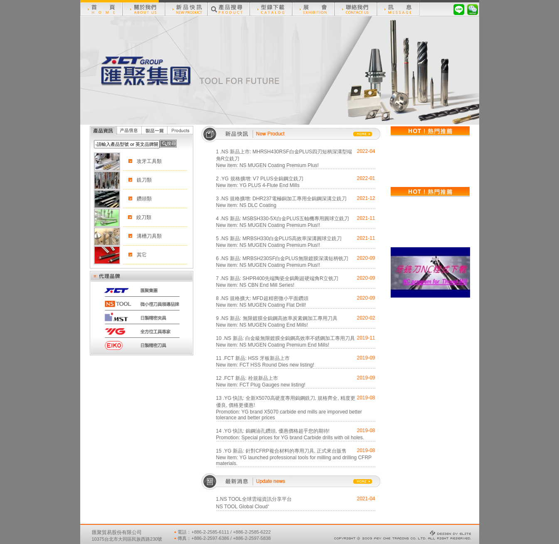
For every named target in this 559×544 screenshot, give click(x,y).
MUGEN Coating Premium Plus (282, 165)
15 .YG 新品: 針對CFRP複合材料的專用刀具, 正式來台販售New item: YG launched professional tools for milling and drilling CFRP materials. (294, 457)
